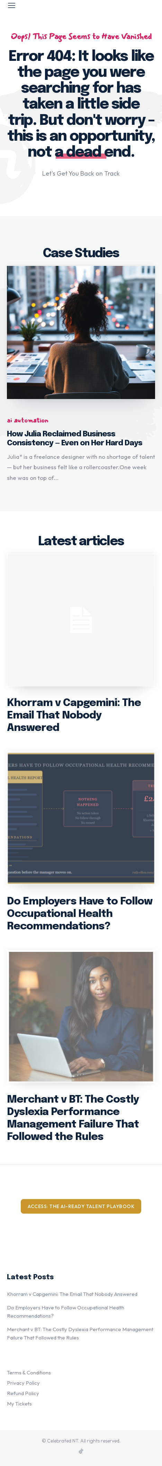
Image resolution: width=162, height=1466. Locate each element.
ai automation (27, 420)
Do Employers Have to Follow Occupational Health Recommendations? (79, 914)
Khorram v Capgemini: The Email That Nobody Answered (74, 715)
